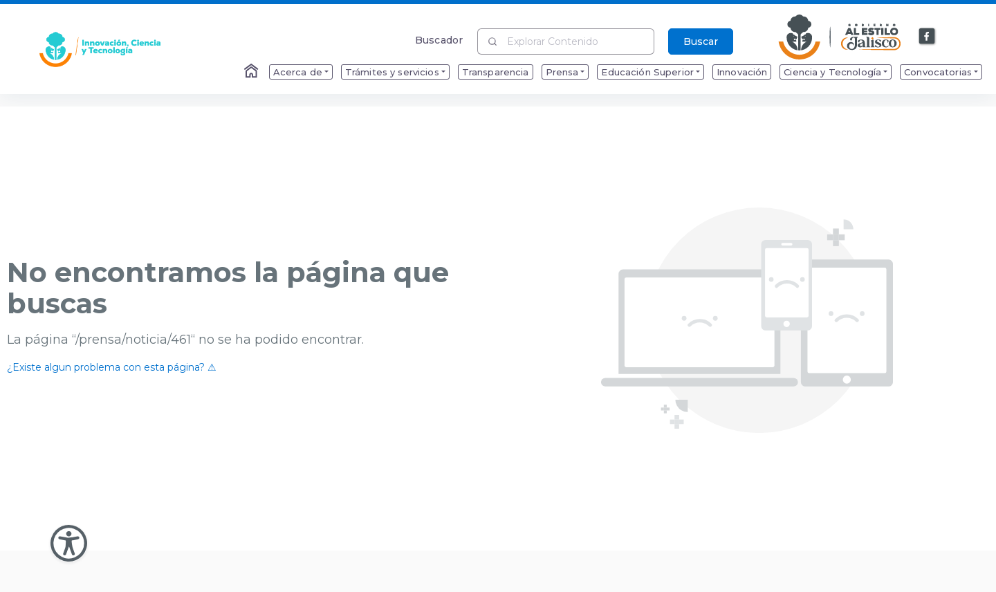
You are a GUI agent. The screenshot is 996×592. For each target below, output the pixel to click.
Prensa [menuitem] (562, 71)
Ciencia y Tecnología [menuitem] (832, 71)
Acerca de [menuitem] (297, 71)
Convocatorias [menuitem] (938, 71)
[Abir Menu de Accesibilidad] (69, 543)
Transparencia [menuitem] (495, 71)
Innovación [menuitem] (742, 71)
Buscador (439, 39)
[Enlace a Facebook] (927, 36)
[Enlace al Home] (252, 72)
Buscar (700, 41)
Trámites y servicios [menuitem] (392, 71)
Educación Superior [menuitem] (647, 71)
